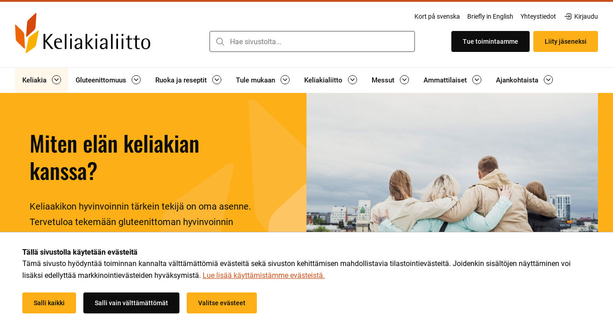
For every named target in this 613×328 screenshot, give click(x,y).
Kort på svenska (437, 16)
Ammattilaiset (445, 80)
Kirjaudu (580, 16)
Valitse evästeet (221, 303)
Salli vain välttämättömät (131, 303)
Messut (383, 80)
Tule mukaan (255, 80)
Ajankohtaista (517, 80)
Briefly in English (490, 16)
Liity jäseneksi (566, 41)
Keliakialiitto (323, 80)
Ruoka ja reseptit (181, 80)
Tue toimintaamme (490, 41)
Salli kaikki (49, 303)
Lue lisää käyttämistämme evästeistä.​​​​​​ (264, 275)
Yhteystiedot (538, 16)
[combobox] (312, 41)
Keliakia (34, 80)
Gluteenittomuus (101, 80)
